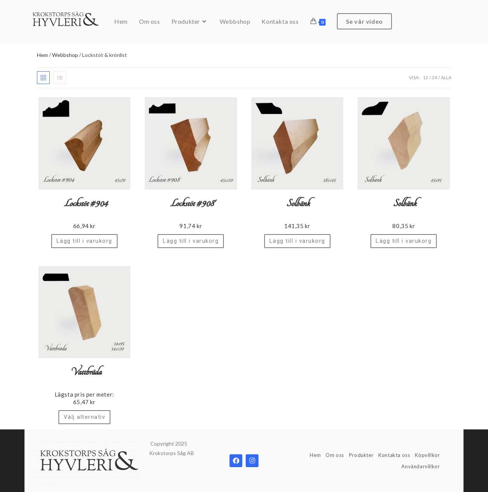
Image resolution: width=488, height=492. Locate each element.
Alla (446, 77)
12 (425, 77)
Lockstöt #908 (191, 203)
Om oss (335, 455)
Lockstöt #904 (84, 203)
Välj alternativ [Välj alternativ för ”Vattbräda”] (85, 417)
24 (434, 77)
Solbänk (297, 203)
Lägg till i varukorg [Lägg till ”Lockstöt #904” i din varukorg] (84, 241)
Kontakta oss (394, 455)
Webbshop (65, 55)
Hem (42, 55)
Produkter (361, 455)
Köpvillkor (427, 455)
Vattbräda (84, 372)
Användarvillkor (420, 466)
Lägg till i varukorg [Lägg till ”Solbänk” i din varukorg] (297, 241)
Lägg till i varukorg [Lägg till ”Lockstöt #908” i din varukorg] (191, 241)
